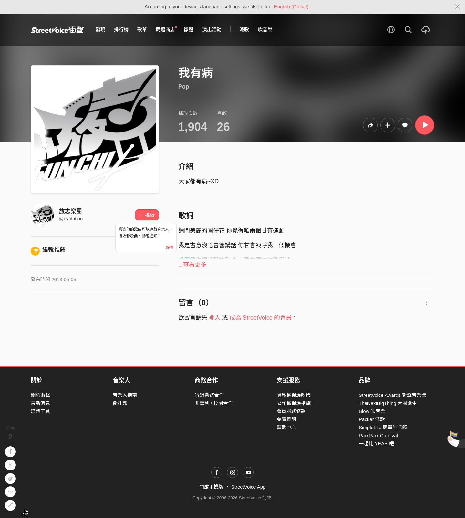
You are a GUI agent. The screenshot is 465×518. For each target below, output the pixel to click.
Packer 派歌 (372, 419)
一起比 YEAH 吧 (376, 443)
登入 (215, 317)
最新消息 (40, 403)
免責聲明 (286, 419)
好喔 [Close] (169, 247)
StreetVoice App (248, 487)
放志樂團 (70, 211)
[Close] (457, 7)
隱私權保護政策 (294, 395)
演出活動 (212, 29)
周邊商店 (166, 29)
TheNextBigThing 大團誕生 (388, 403)
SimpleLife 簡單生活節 (383, 427)
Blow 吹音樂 (372, 411)
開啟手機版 (211, 487)
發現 (100, 29)
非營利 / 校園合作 (214, 403)
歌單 (142, 29)
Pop (183, 86)
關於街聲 (40, 395)
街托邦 (120, 403)
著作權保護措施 (294, 403)
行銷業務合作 (209, 395)
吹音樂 (265, 29)
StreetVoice (57, 29)
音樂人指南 (125, 395)
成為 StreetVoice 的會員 (261, 317)
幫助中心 (286, 427)
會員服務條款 (291, 411)
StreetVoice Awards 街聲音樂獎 (392, 395)
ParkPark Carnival (378, 435)
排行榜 (121, 29)
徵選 (188, 29)
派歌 (244, 29)
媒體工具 (40, 411)
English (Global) (291, 6)
